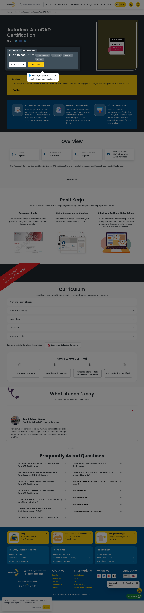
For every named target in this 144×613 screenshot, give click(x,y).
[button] (55, 68)
